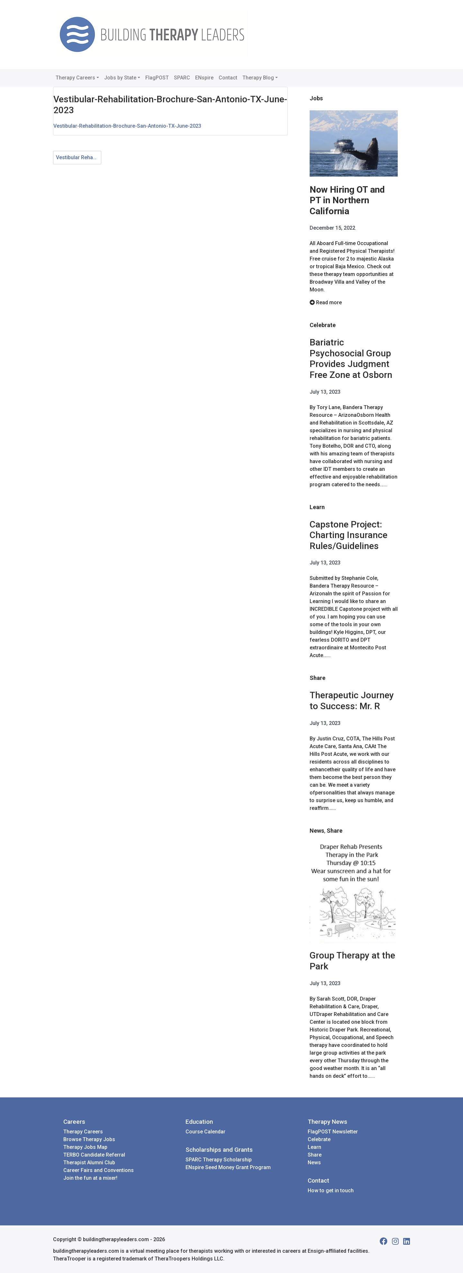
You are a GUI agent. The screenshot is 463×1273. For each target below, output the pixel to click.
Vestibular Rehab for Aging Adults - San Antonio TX (78, 157)
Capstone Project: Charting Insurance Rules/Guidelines (348, 535)
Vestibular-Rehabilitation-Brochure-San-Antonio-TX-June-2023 (127, 126)
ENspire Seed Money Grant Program (228, 1167)
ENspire (204, 78)
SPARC (182, 78)
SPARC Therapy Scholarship (219, 1160)
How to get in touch (331, 1190)
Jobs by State (120, 78)
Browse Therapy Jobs (89, 1139)
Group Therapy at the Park (352, 961)
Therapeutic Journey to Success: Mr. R (352, 700)
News (317, 830)
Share (317, 677)
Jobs (316, 98)
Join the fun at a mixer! (90, 1178)
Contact (228, 78)
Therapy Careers (75, 78)
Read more (326, 302)
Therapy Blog (258, 78)
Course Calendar (205, 1132)
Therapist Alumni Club (89, 1162)
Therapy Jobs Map (85, 1147)
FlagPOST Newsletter (333, 1132)
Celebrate (323, 325)
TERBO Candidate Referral (94, 1155)
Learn (317, 507)
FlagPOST (157, 78)
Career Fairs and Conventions (98, 1170)
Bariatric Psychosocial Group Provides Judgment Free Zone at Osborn (351, 358)
